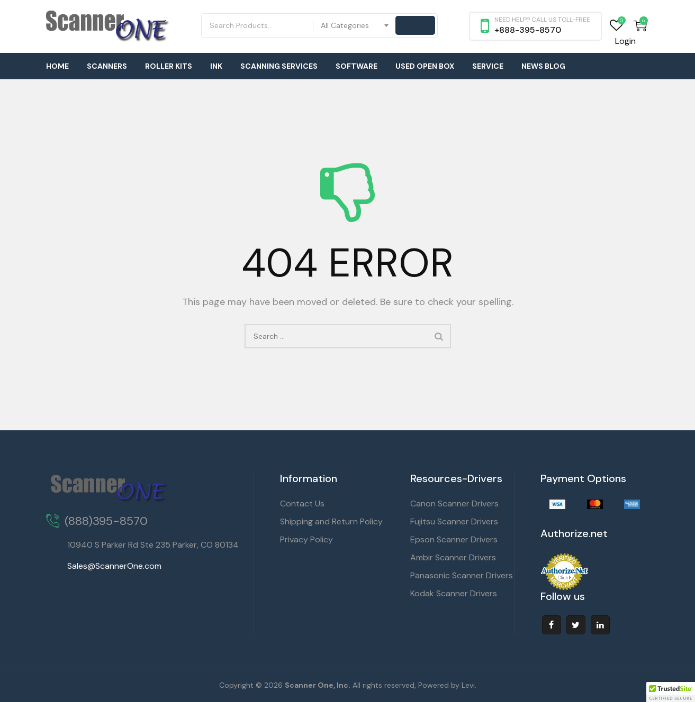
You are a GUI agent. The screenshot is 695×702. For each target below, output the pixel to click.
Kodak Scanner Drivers (453, 593)
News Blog (543, 66)
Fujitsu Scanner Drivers (454, 521)
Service (487, 66)
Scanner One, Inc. (317, 685)
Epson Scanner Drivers (454, 539)
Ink (216, 66)
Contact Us (302, 503)
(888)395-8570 (106, 521)
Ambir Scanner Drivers (453, 557)
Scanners (107, 66)
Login (625, 41)
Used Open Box (424, 66)
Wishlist (616, 25)
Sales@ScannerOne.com (114, 565)
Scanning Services (279, 66)
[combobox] (355, 25)
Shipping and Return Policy (331, 521)
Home (57, 66)
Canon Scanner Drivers (454, 503)
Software (356, 66)
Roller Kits (168, 66)
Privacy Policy (306, 539)
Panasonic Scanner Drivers (461, 575)
